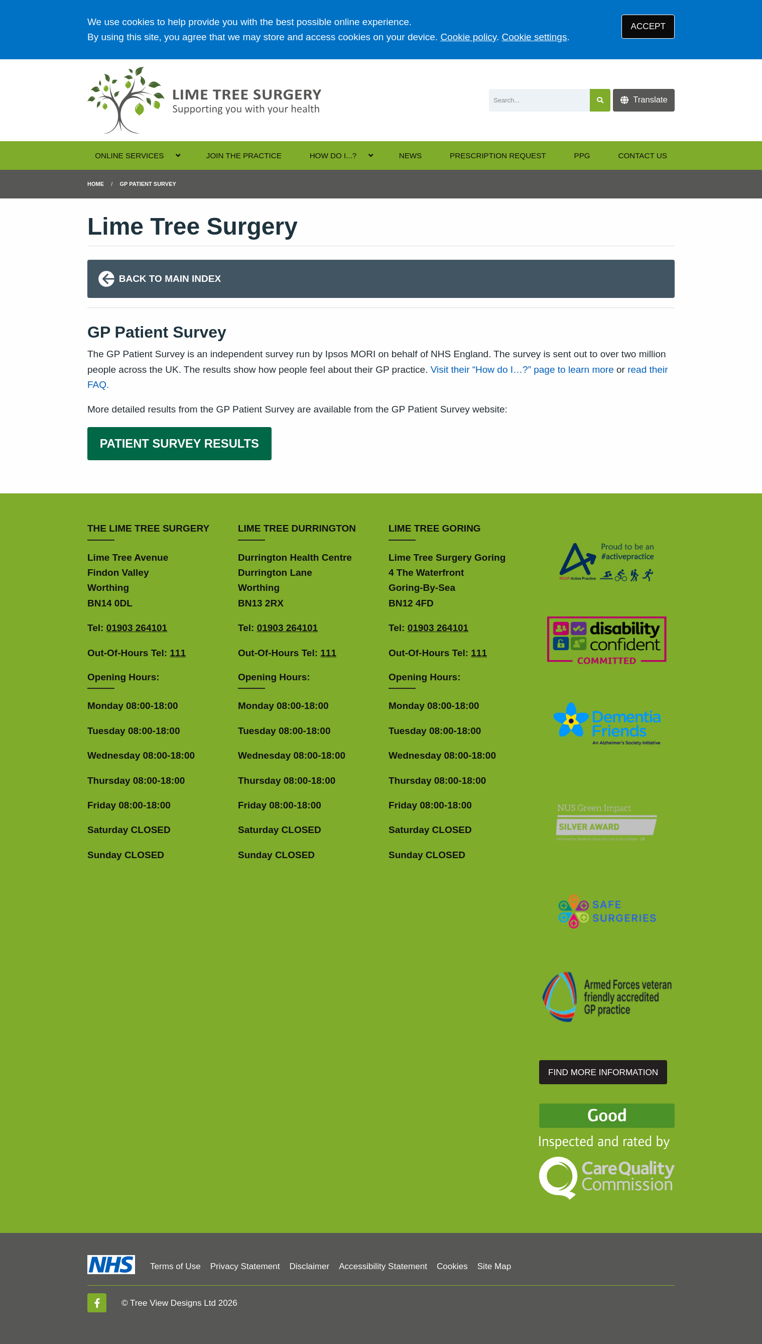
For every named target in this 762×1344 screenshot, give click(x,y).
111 (178, 653)
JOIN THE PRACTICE (244, 155)
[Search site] (600, 100)
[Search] (539, 100)
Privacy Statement (245, 1266)
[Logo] (204, 100)
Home (95, 184)
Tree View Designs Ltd (173, 1303)
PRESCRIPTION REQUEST (498, 155)
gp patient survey (148, 184)
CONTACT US (642, 155)
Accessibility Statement (383, 1266)
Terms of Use (175, 1266)
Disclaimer (309, 1266)
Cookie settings (534, 37)
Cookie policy (468, 37)
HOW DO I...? (333, 155)
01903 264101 (137, 628)
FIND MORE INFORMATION (603, 1072)
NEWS (410, 155)
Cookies (452, 1266)
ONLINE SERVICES (129, 155)
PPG (582, 155)
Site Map (494, 1266)
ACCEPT (648, 26)
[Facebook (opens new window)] (96, 1302)
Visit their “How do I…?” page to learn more (522, 369)
